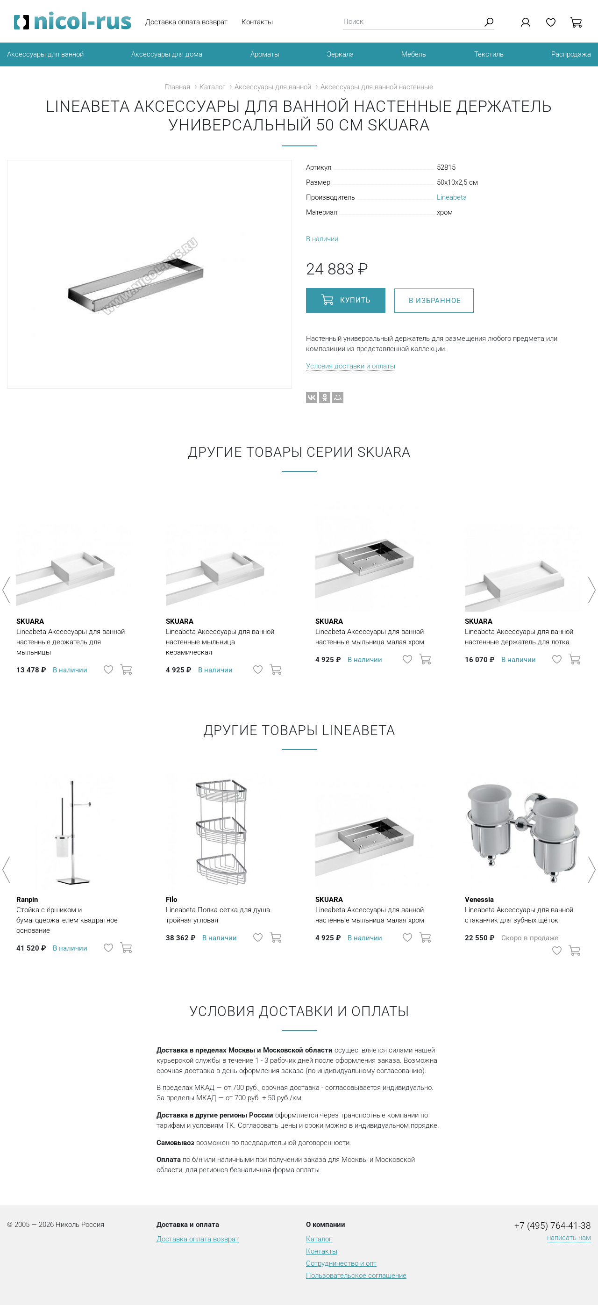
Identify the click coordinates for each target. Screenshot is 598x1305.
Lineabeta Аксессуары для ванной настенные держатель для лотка (523, 631)
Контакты (257, 22)
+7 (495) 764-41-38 (552, 1226)
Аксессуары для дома (166, 54)
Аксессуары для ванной (45, 54)
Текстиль (489, 54)
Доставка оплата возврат (186, 22)
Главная (177, 87)
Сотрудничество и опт (341, 1263)
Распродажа (571, 54)
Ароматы (264, 54)
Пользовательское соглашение (356, 1275)
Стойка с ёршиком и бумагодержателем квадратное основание (74, 914)
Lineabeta (452, 197)
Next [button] (590, 590)
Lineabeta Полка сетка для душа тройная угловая (224, 909)
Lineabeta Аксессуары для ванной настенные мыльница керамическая (224, 636)
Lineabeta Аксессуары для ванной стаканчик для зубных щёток (523, 909)
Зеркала (340, 54)
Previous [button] (7, 590)
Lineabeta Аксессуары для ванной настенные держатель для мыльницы (74, 636)
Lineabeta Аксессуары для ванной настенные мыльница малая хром (373, 631)
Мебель (413, 54)
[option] (75, 585)
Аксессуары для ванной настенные (376, 87)
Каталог (212, 87)
